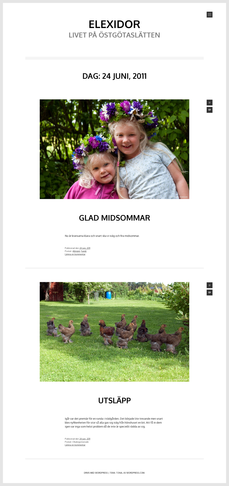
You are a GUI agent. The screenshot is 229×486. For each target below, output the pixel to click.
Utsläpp (114, 400)
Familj (83, 251)
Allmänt (76, 251)
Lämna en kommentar (75, 254)
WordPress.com (135, 473)
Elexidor (114, 23)
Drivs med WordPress (96, 473)
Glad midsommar (114, 217)
